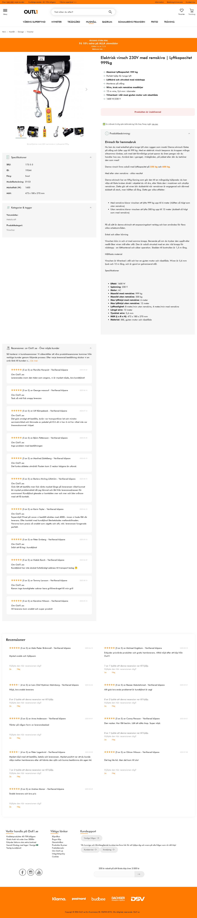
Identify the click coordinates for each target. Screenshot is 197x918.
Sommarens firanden (131, 21)
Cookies (55, 856)
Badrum (107, 21)
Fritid (154, 21)
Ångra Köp (56, 839)
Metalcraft (11, 219)
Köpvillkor (56, 836)
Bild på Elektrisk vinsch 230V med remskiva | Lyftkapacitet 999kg (48, 144)
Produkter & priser (59, 845)
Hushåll (91, 21)
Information (159, 2)
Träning (169, 21)
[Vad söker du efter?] (83, 12)
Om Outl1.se (57, 851)
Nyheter (57, 21)
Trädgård (74, 21)
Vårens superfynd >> (68, 2)
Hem (4, 32)
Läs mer (34, 360)
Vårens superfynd (34, 21)
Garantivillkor (57, 842)
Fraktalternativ (58, 848)
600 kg (166, 166)
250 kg (154, 166)
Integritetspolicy (58, 854)
